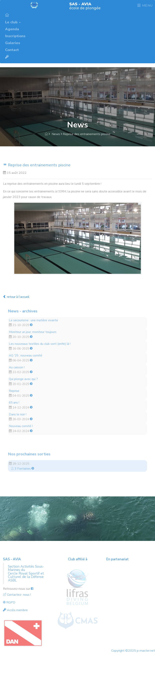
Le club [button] (13, 22)
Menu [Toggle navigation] (145, 5)
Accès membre (15, 610)
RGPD (9, 602)
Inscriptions (15, 36)
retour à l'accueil (16, 297)
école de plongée (85, 5)
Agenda (12, 29)
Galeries (12, 43)
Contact (12, 49)
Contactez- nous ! (17, 595)
